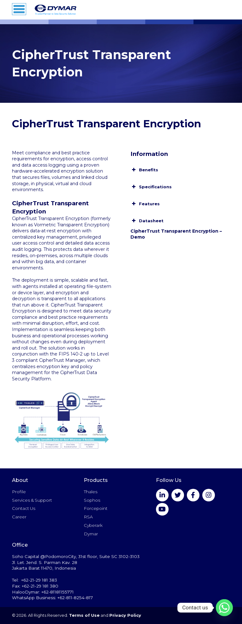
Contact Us (23, 508)
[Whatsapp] (224, 607)
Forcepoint (95, 508)
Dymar (91, 533)
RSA (88, 516)
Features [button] (145, 204)
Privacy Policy (125, 615)
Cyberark (93, 525)
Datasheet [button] (147, 221)
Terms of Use (84, 615)
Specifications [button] (151, 187)
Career (19, 516)
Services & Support (32, 500)
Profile (19, 491)
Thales (90, 491)
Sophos (92, 500)
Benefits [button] (144, 170)
